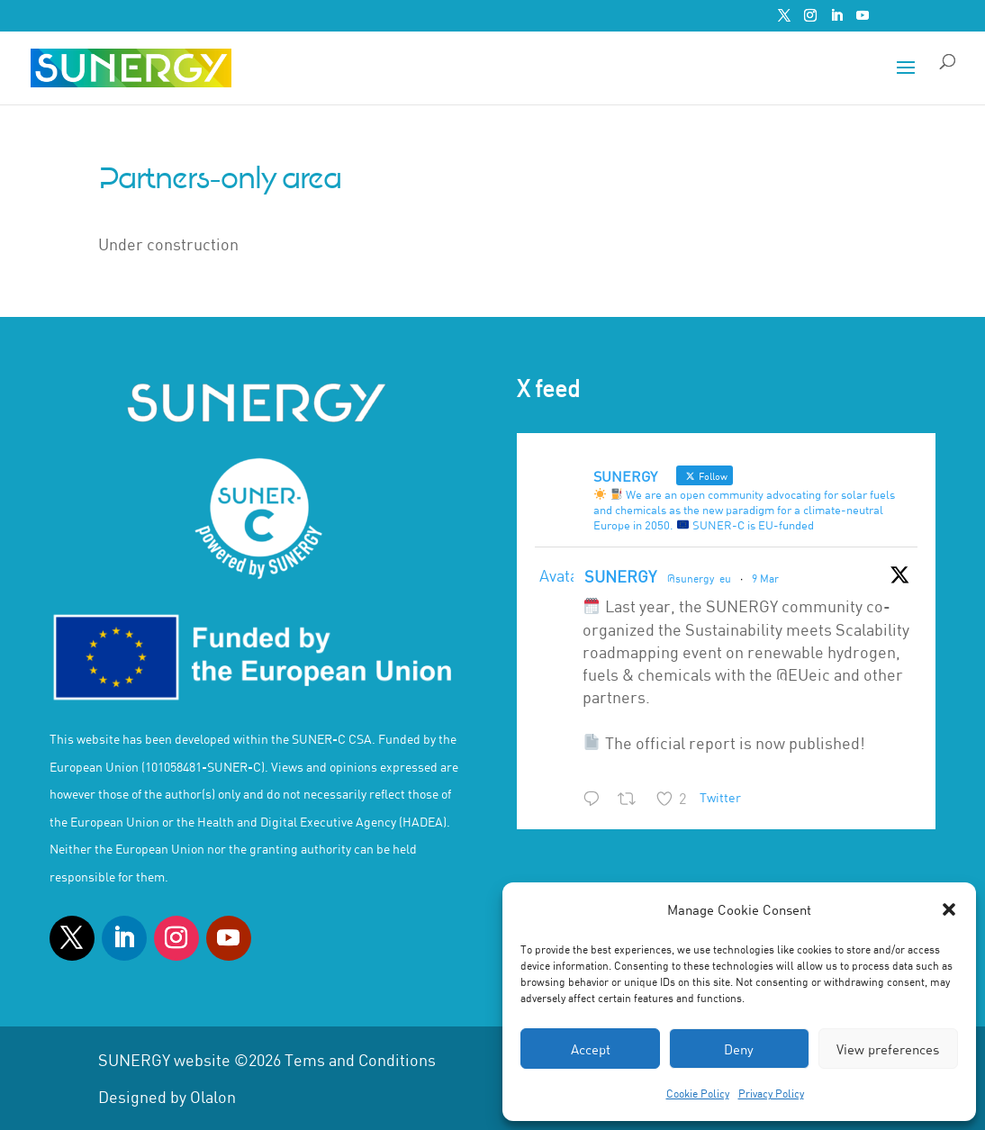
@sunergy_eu (699, 578)
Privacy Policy (771, 1093)
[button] (949, 909)
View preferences (887, 1049)
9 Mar (765, 578)
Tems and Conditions (360, 1060)
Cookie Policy (697, 1093)
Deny (739, 1049)
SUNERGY (620, 576)
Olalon (213, 1097)
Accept (590, 1049)
